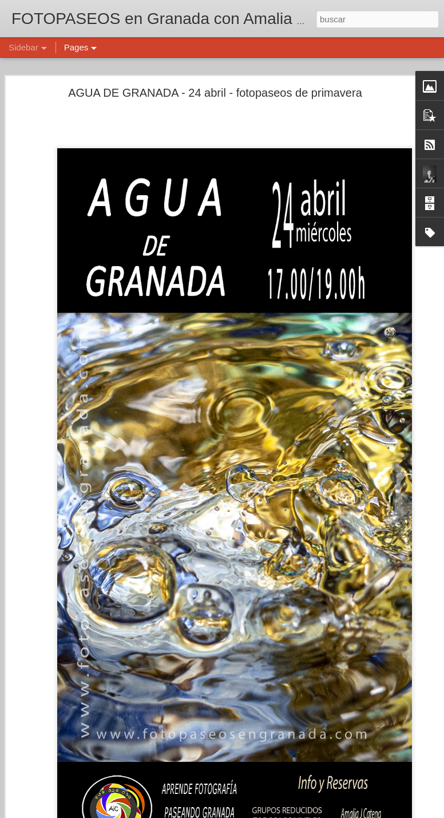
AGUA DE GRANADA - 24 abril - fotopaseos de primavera (215, 92)
